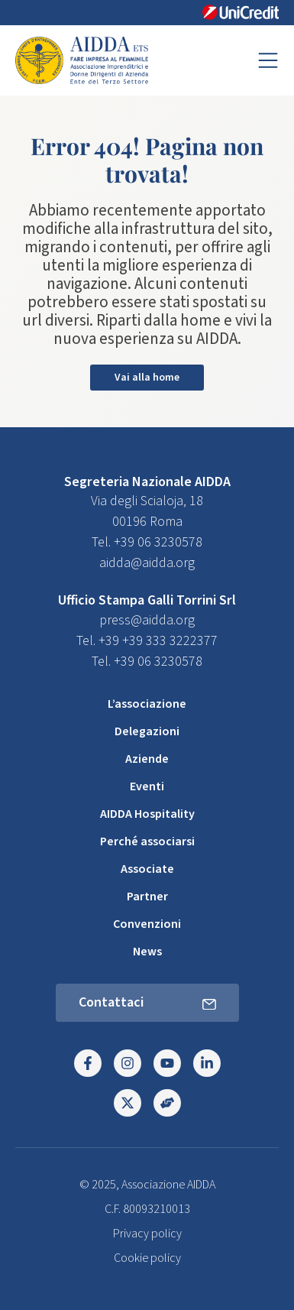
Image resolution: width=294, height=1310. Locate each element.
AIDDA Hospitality (147, 814)
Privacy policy (147, 1233)
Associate (147, 869)
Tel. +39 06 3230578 (147, 542)
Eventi (147, 786)
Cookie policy (147, 1258)
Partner (147, 896)
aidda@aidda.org (147, 562)
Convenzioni (147, 924)
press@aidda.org (147, 620)
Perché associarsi (147, 841)
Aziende (147, 759)
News (147, 951)
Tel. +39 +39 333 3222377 (147, 640)
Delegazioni (147, 731)
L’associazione (147, 704)
